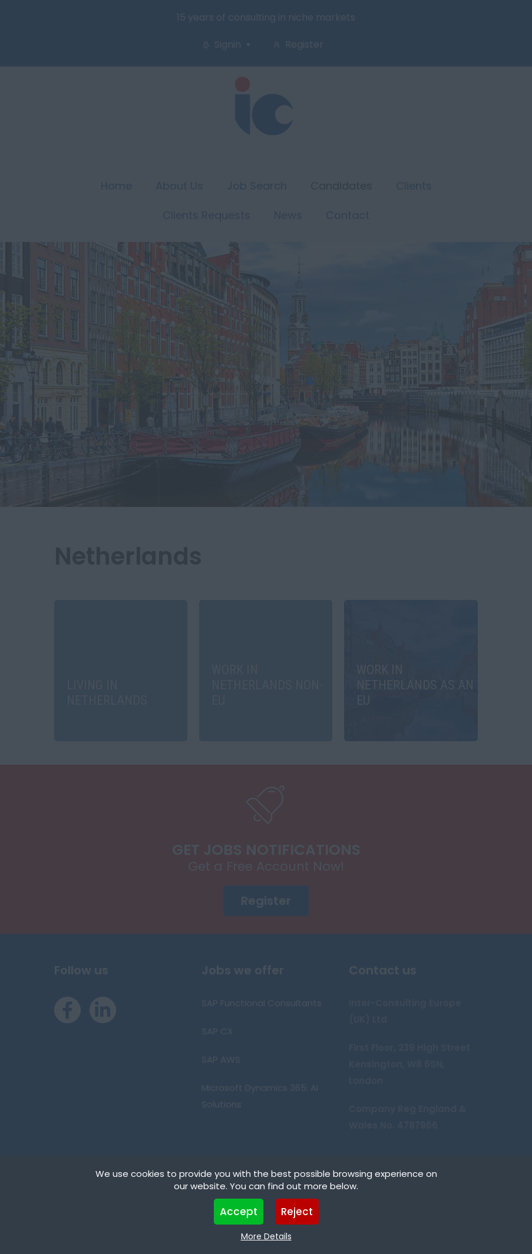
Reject (297, 1212)
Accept (238, 1212)
